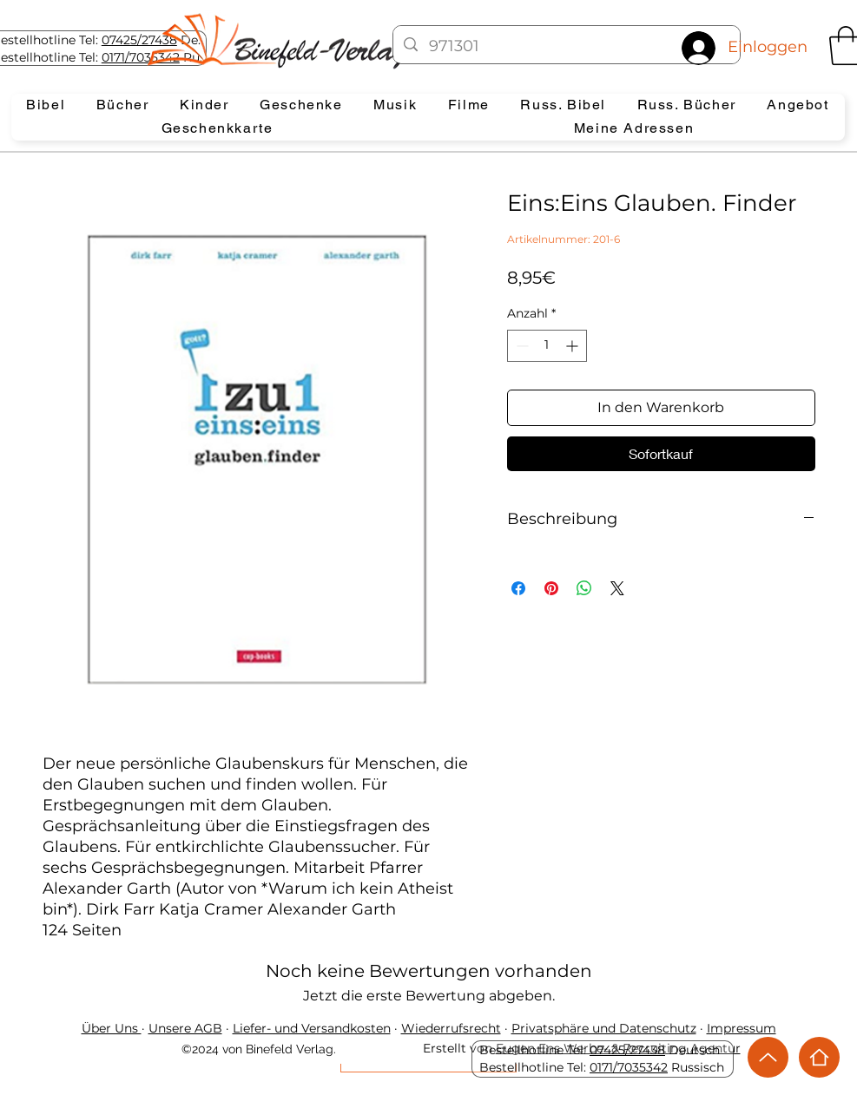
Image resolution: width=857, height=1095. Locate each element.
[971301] (566, 47)
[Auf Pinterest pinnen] (551, 588)
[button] (46, 105)
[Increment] (573, 346)
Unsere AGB (185, 1028)
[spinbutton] (547, 346)
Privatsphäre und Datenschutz (603, 1028)
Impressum (741, 1028)
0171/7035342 (629, 1067)
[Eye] (292, 41)
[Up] (768, 1057)
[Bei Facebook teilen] (518, 588)
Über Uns (112, 1028)
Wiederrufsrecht (451, 1028)
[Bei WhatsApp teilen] (584, 588)
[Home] (819, 1057)
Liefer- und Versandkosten (312, 1028)
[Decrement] (520, 346)
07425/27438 (139, 40)
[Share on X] (617, 588)
